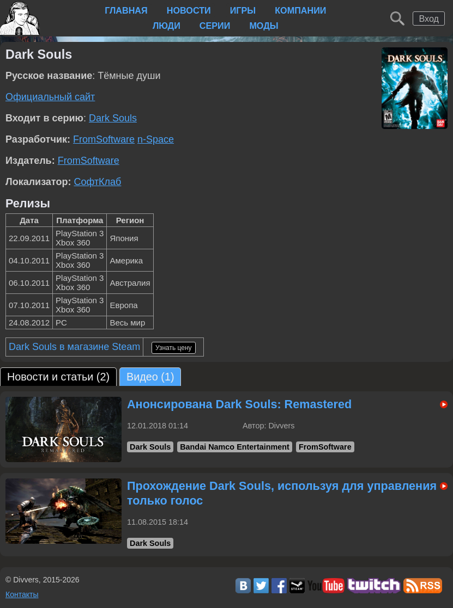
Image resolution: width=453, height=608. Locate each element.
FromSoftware (104, 139)
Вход (429, 18)
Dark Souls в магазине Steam (74, 346)
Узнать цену (173, 348)
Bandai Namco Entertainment (234, 447)
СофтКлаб (97, 181)
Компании (300, 10)
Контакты (21, 594)
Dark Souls (113, 118)
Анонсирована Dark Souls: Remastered (239, 404)
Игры (243, 10)
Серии (215, 25)
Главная (126, 10)
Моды (263, 25)
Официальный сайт (50, 96)
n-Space (155, 139)
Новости (189, 10)
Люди (166, 25)
